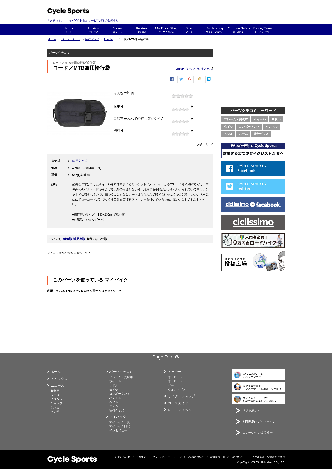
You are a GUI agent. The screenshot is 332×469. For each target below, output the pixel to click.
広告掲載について (255, 410)
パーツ (172, 385)
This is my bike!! (166, 29)
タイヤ (228, 126)
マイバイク (117, 417)
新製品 (55, 391)
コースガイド (239, 29)
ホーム (69, 29)
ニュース (117, 29)
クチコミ (142, 29)
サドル (275, 119)
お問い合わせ (122, 456)
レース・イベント (263, 29)
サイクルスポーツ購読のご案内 (267, 456)
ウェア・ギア (177, 389)
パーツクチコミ (70, 39)
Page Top (162, 357)
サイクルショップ (181, 396)
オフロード (175, 381)
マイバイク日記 (119, 426)
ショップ (215, 29)
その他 (55, 411)
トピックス (93, 29)
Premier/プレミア (184, 68)
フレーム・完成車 (236, 119)
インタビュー (118, 430)
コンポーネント (249, 126)
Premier (108, 39)
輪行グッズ (92, 39)
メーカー (190, 29)
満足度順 (79, 239)
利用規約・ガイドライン (259, 421)
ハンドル (271, 126)
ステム (243, 134)
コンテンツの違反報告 (258, 432)
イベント (56, 399)
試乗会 (55, 407)
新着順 (67, 239)
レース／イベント (181, 410)
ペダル (228, 134)
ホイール (260, 119)
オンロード (175, 377)
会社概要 (141, 456)
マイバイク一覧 (119, 422)
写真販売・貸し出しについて (226, 456)
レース (55, 395)
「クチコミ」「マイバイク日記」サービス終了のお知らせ (83, 20)
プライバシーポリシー (165, 456)
